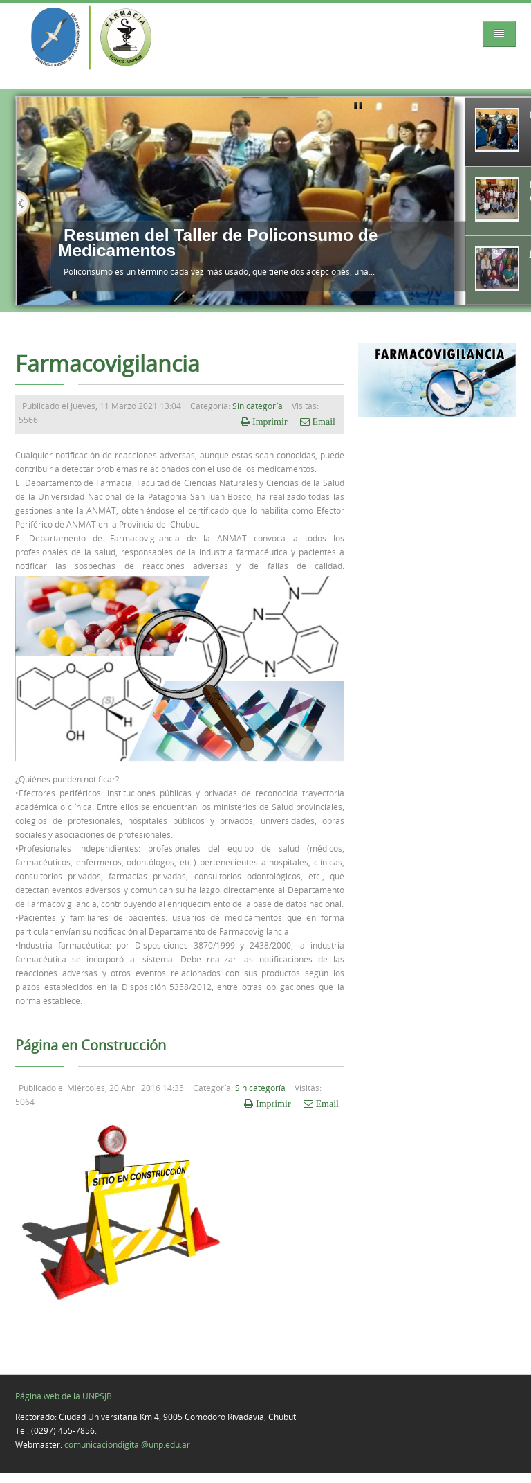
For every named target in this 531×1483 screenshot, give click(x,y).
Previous (23, 203)
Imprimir (270, 421)
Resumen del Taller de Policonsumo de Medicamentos (218, 243)
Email (322, 421)
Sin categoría (257, 405)
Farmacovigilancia (107, 363)
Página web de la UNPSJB (63, 1395)
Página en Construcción (90, 1045)
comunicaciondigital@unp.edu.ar (127, 1444)
